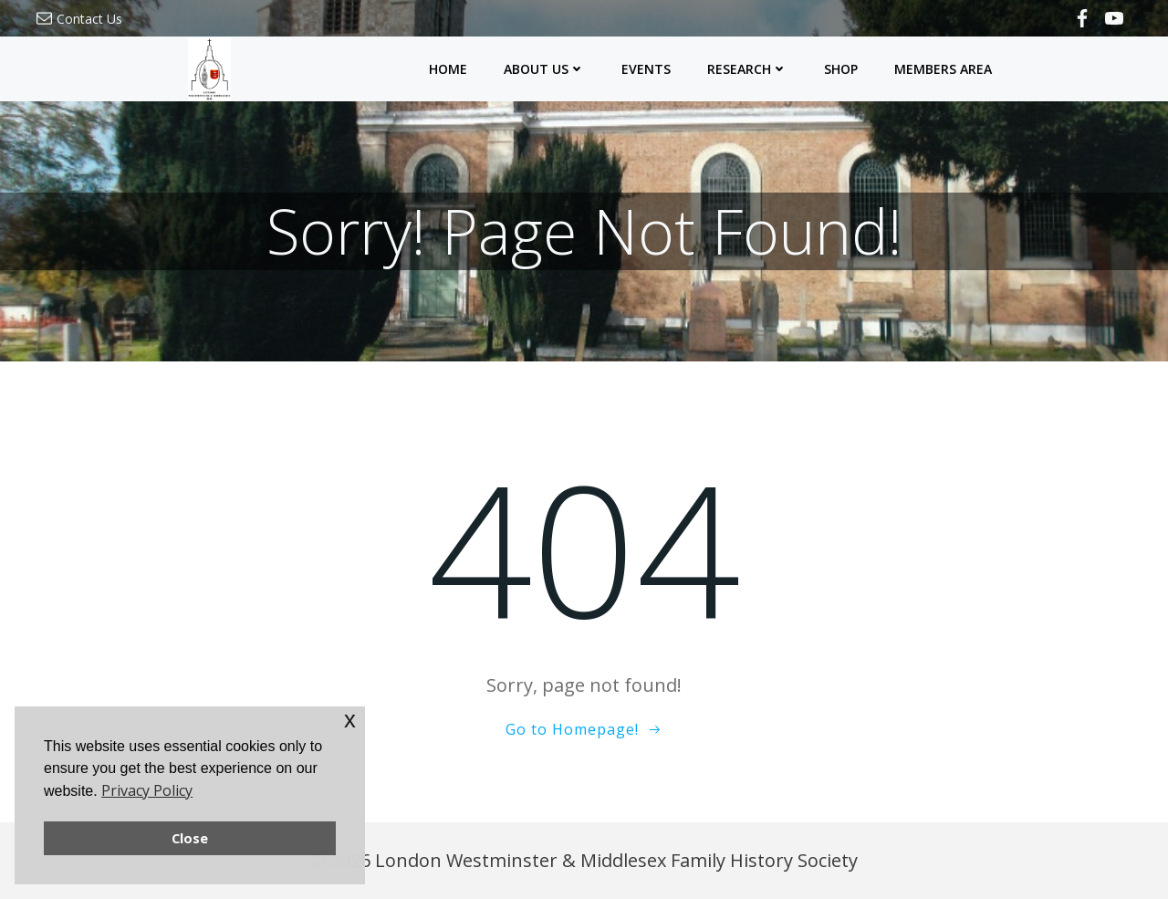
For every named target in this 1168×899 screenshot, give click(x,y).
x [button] (350, 719)
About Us (544, 69)
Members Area (943, 69)
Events (646, 69)
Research (747, 69)
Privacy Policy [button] (147, 790)
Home (448, 69)
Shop (841, 69)
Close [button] (190, 838)
